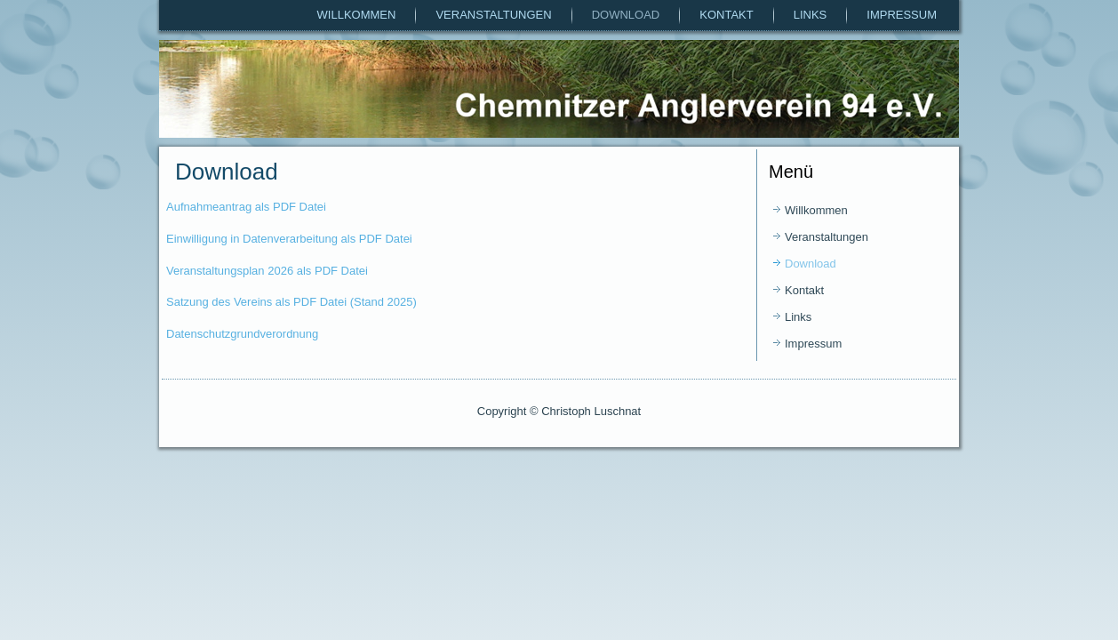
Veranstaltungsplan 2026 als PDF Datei (267, 270)
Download (626, 14)
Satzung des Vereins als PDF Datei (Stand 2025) (291, 301)
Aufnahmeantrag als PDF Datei (246, 206)
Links (810, 14)
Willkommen (356, 14)
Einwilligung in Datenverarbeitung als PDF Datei (289, 238)
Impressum (901, 14)
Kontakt (726, 14)
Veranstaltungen (493, 14)
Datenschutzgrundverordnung (242, 333)
